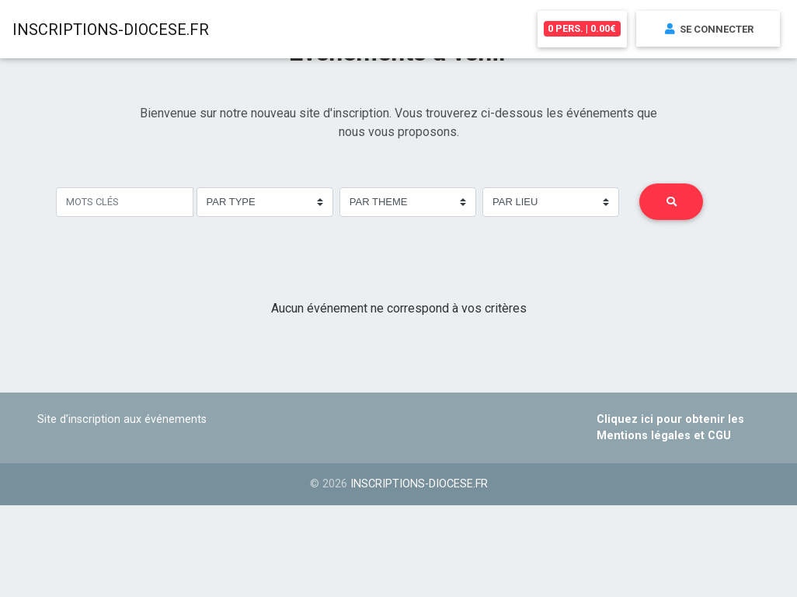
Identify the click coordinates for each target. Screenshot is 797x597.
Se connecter (708, 31)
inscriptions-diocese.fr (419, 484)
